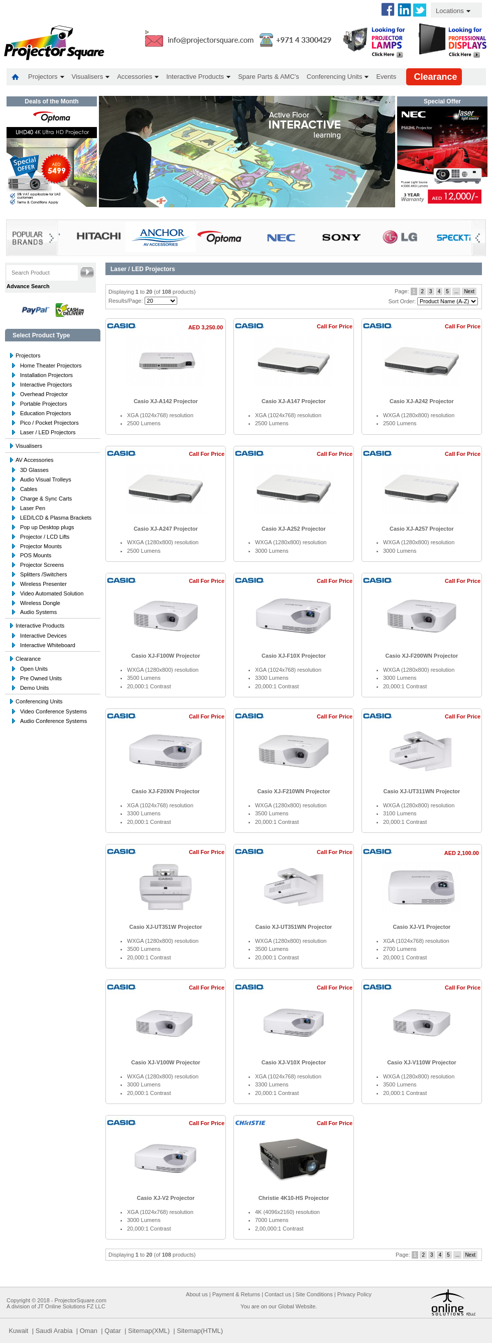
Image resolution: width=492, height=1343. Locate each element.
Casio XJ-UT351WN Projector (294, 927)
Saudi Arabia (54, 1330)
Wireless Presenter (43, 584)
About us (196, 1294)
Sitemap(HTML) (200, 1330)
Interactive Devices (43, 636)
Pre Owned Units (41, 678)
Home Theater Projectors (51, 365)
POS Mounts (35, 555)
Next (469, 291)
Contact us (278, 1294)
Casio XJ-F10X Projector (294, 656)
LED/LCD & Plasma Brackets (55, 518)
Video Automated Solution (51, 593)
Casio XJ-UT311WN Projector (422, 791)
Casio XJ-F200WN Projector (422, 656)
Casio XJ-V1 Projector (421, 927)
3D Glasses (34, 470)
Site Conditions (314, 1294)
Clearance (28, 659)
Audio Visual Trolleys (45, 479)
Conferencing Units (39, 701)
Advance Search (28, 286)
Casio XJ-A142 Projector (166, 401)
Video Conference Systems (53, 711)
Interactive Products (40, 626)
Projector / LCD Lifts (44, 537)
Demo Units (34, 688)
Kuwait (18, 1330)
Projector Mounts (41, 546)
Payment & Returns (236, 1294)
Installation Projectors (46, 375)
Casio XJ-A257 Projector (422, 529)
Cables (28, 489)
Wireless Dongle (40, 603)
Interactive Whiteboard (47, 645)
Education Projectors (45, 413)
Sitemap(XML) (149, 1330)
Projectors (28, 355)
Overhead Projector (44, 394)
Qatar (112, 1330)
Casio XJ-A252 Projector (294, 529)
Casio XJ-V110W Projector (421, 1062)
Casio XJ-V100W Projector (165, 1062)
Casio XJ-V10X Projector (294, 1062)
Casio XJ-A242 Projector (422, 401)
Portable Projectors (43, 404)
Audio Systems (38, 612)
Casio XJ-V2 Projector (166, 1198)
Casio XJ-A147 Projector (294, 401)
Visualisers (29, 446)
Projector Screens (42, 565)
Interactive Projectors (46, 385)
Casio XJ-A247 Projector (166, 529)
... (456, 291)
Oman (88, 1330)
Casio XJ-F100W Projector (166, 656)
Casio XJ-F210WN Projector (294, 791)
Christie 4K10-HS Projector (294, 1198)
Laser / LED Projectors (48, 432)
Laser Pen (32, 508)
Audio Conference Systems (53, 721)
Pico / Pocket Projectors (49, 423)
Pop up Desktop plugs (47, 527)
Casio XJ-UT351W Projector (166, 927)
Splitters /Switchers (43, 574)
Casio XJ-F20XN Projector (166, 791)
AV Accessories (35, 460)
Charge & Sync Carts (46, 499)
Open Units (34, 669)
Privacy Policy (354, 1294)
